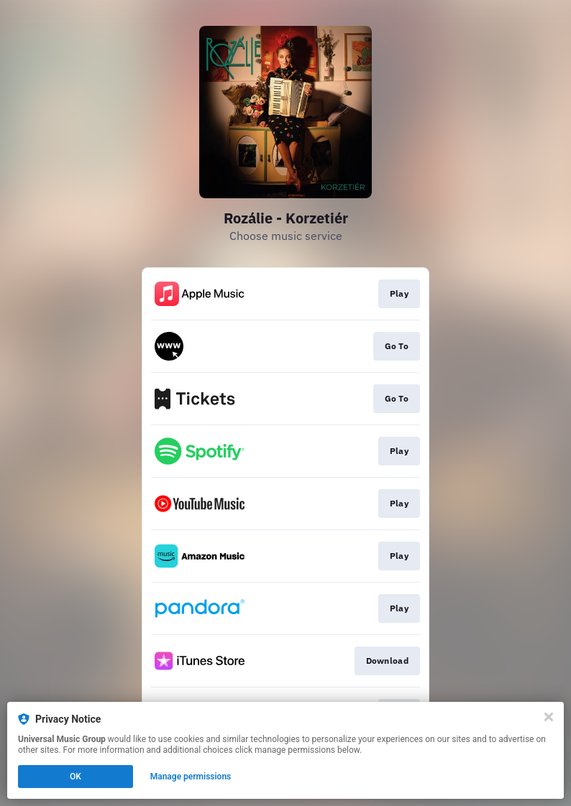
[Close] (548, 716)
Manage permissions (191, 777)
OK (75, 777)
